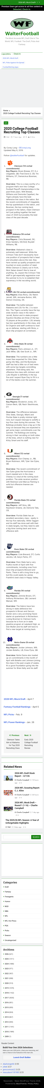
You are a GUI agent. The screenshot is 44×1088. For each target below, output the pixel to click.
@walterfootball (17, 155)
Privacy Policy (33, 1084)
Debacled (17, 9)
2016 (7, 1003)
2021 (7, 978)
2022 (7, 973)
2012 (7, 1022)
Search (36, 837)
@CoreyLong (25, 148)
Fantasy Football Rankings (17, 707)
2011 (7, 1027)
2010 (7, 1032)
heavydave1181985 (11, 1072)
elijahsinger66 (9, 1064)
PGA (6, 926)
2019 (7, 988)
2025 (7, 959)
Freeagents (9, 897)
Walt (7, 137)
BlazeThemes (21, 1084)
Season (8, 935)
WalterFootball (22, 33)
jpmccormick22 (9, 1069)
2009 (7, 1036)
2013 (7, 1017)
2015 (7, 1007)
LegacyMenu (6, 54)
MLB (6, 906)
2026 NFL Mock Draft (26, 3)
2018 (7, 993)
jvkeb (5, 1067)
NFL (6, 123)
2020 (7, 983)
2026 (7, 954)
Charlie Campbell (23, 780)
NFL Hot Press (10, 921)
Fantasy (8, 892)
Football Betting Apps (10, 67)
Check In (17, 54)
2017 (7, 998)
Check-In (26, 9)
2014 (7, 1012)
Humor (7, 901)
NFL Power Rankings (14, 722)
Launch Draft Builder (22, 1057)
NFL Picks (9, 714)
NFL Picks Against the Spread (13, 63)
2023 (7, 969)
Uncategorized (10, 940)
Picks (7, 931)
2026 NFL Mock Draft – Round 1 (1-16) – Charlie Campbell (26, 805)
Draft (7, 887)
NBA (6, 911)
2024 (7, 964)
